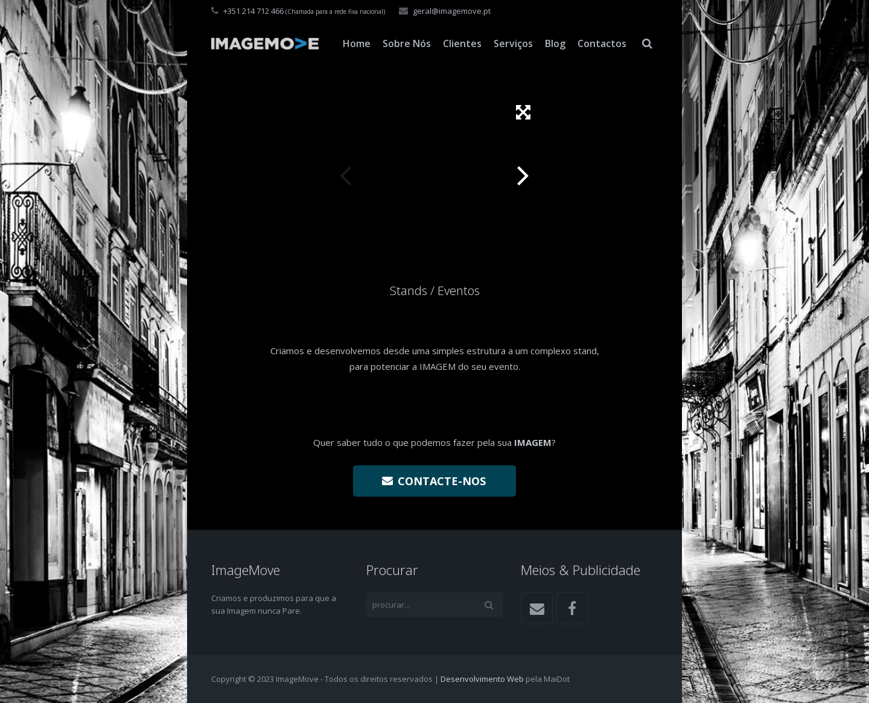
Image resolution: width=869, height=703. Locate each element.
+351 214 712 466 (253, 10)
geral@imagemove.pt (452, 10)
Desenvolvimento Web (482, 678)
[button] (523, 112)
